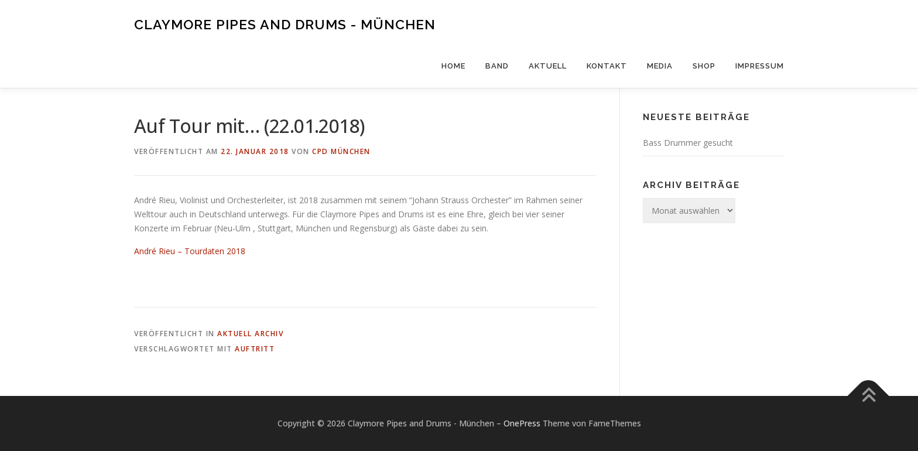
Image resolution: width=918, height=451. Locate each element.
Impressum (759, 66)
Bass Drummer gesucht (688, 142)
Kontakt (607, 66)
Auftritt (255, 349)
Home (453, 66)
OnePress (521, 423)
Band (497, 66)
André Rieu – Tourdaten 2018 (189, 251)
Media (660, 66)
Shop (704, 66)
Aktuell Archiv (250, 334)
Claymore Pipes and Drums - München (285, 24)
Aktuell (548, 66)
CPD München (341, 151)
